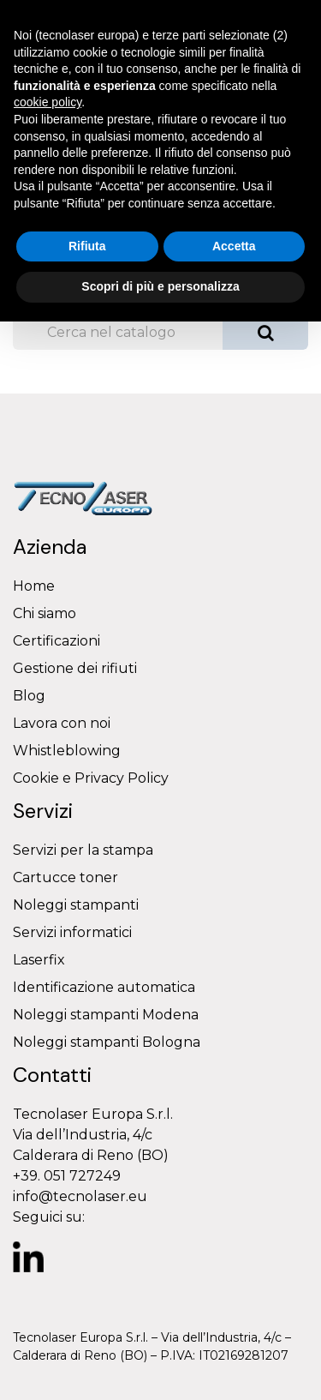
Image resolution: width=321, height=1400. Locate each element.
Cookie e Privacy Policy (91, 778)
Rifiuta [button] (87, 246)
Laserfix (39, 960)
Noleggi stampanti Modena (106, 1014)
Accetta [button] (234, 246)
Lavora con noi (61, 723)
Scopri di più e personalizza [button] (160, 286)
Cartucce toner (65, 877)
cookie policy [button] (47, 102)
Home (34, 586)
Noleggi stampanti (76, 905)
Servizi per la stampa (83, 850)
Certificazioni (56, 641)
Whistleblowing (67, 750)
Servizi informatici (72, 932)
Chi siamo (44, 613)
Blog (29, 696)
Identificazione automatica (104, 987)
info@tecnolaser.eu (80, 1196)
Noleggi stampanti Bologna (106, 1042)
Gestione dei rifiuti (75, 668)
